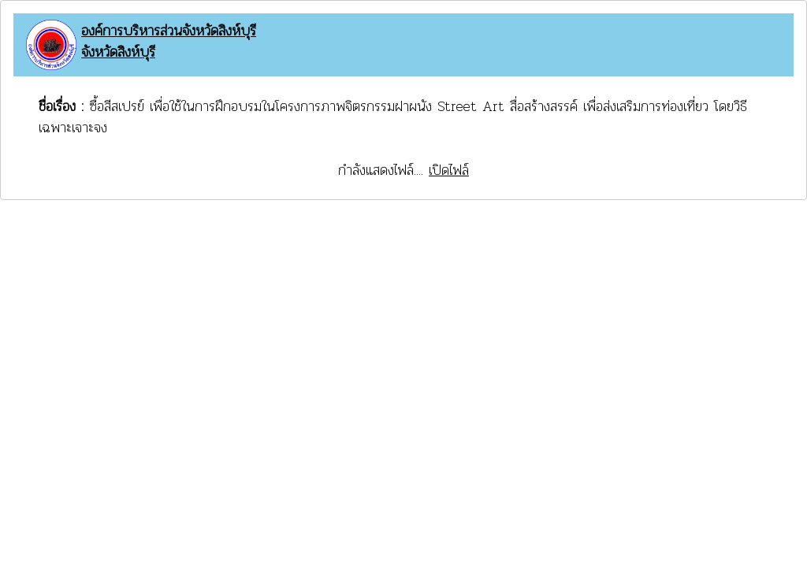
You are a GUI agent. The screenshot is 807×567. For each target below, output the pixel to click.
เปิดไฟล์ (449, 169)
